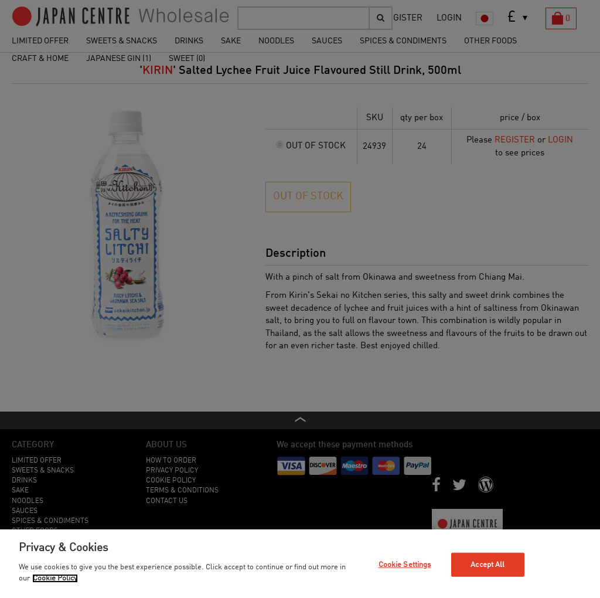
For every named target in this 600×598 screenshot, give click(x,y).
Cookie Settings (405, 564)
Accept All (487, 564)
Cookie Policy (55, 578)
